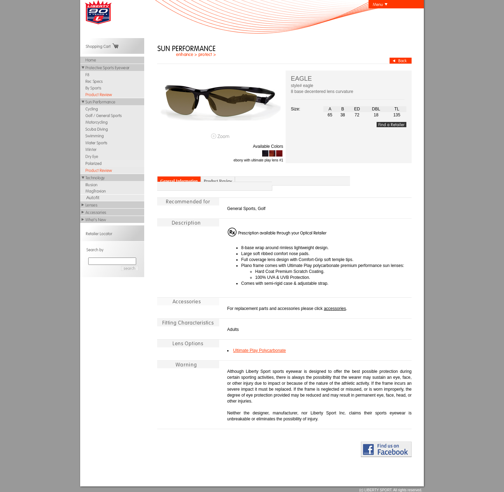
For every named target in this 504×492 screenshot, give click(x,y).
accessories (335, 308)
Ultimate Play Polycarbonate (259, 350)
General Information (179, 181)
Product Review (218, 181)
